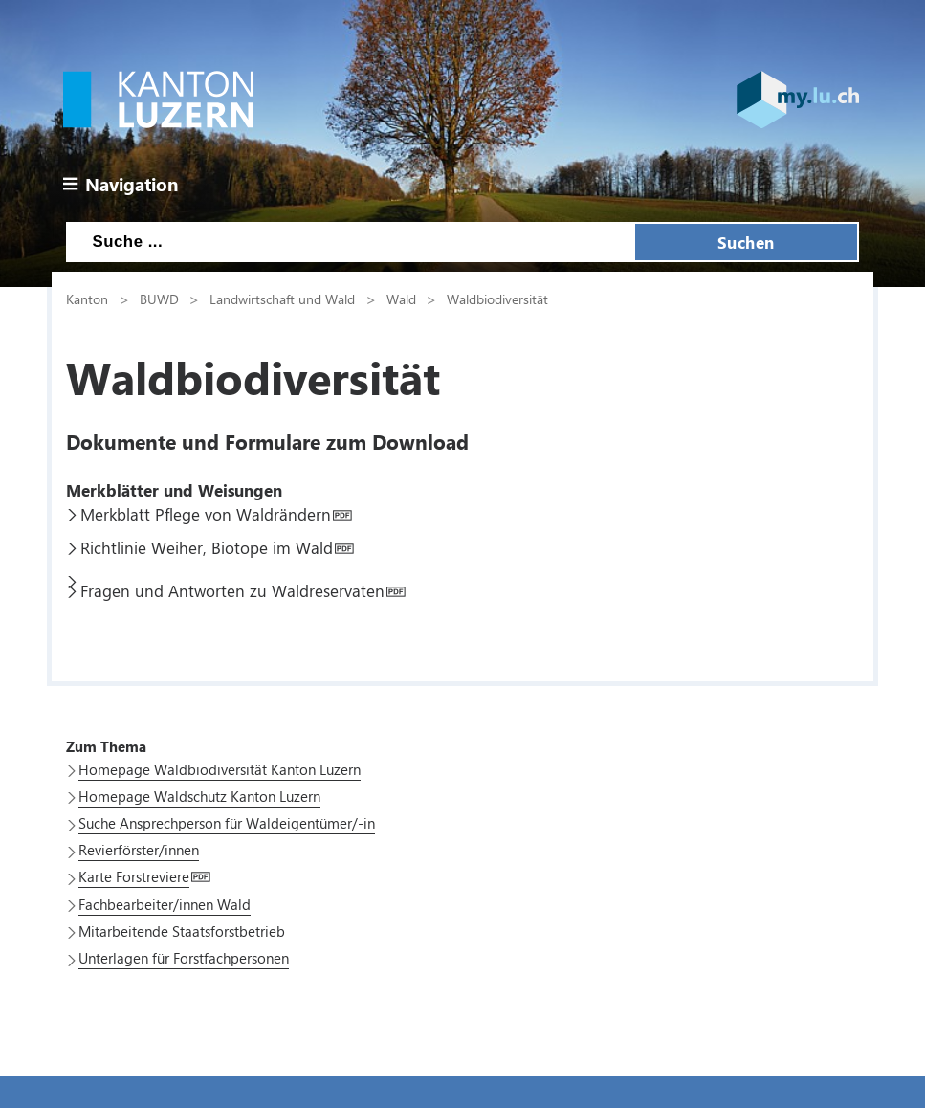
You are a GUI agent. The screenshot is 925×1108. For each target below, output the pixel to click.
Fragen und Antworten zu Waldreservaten (232, 590)
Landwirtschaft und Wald (282, 298)
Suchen (746, 242)
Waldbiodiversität (497, 298)
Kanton (87, 298)
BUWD (159, 298)
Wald (401, 298)
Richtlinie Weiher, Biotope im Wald (206, 547)
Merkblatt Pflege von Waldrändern (205, 513)
